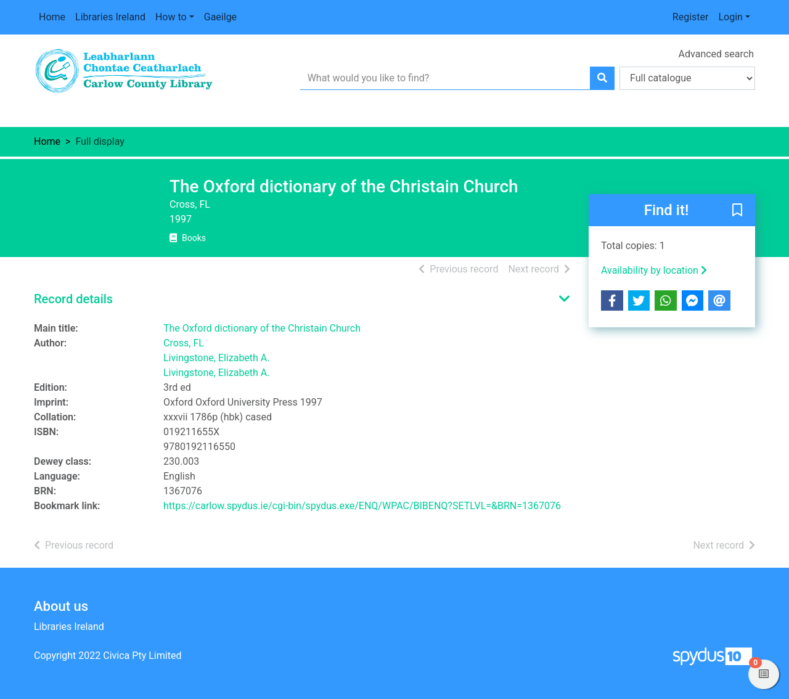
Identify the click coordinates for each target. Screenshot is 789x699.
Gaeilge (220, 17)
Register (690, 17)
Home (52, 17)
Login (730, 17)
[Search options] (687, 78)
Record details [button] (73, 299)
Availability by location (654, 270)
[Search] (602, 78)
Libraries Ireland (110, 17)
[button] (737, 211)
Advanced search (716, 54)
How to (171, 17)
